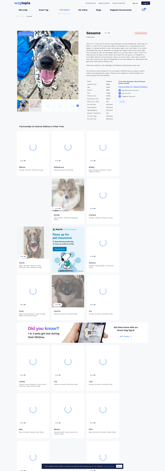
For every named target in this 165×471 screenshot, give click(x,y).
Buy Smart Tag (97, 443)
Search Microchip (67, 450)
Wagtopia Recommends (120, 10)
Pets (23, 16)
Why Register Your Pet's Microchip (74, 443)
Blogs (98, 10)
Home (17, 16)
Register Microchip (68, 447)
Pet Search (64, 10)
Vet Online (82, 10)
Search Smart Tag (98, 450)
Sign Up (135, 3)
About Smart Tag (97, 453)
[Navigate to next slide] (77, 105)
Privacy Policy (109, 467)
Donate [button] (122, 101)
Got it (119, 467)
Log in (146, 3)
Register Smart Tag (98, 447)
